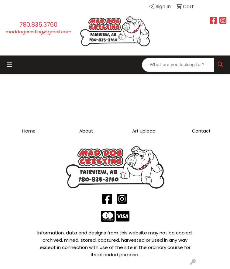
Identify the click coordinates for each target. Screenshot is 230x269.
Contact (201, 131)
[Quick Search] (178, 65)
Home (29, 131)
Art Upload (144, 131)
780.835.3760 (38, 24)
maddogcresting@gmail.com (38, 32)
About (86, 131)
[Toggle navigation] (9, 65)
